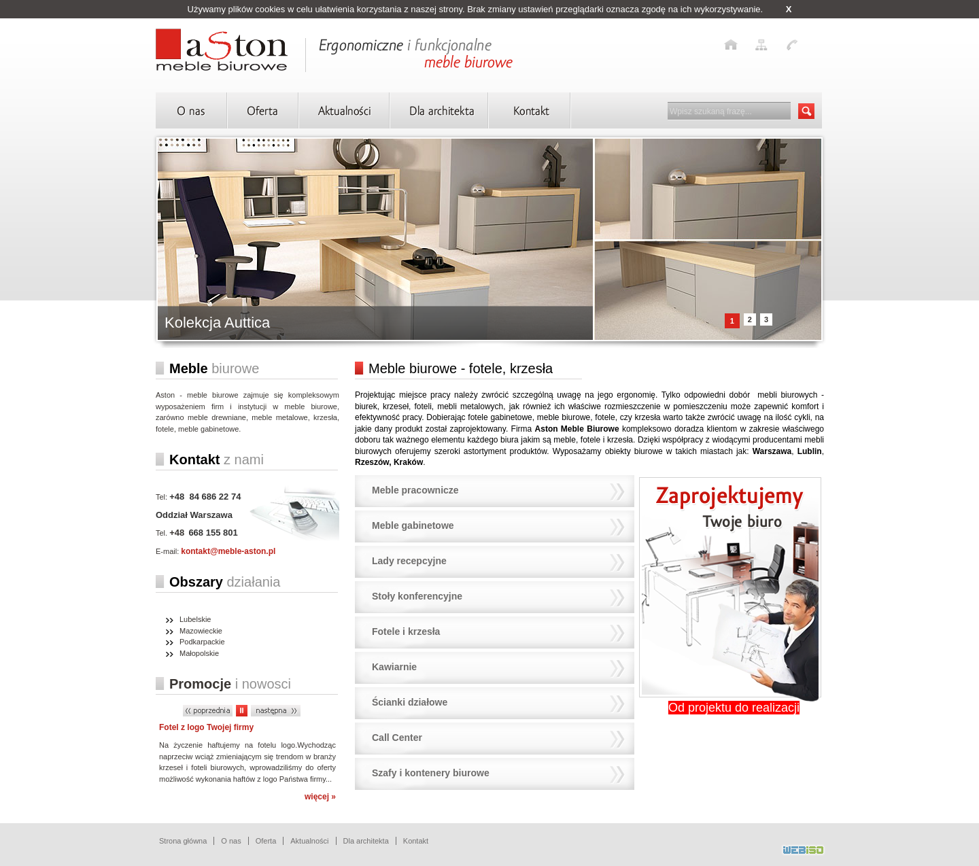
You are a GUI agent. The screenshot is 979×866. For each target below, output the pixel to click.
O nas (231, 841)
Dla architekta (366, 841)
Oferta (266, 841)
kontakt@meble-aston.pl (228, 551)
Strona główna (183, 841)
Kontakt (415, 841)
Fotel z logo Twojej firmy (206, 727)
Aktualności (309, 841)
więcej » (320, 796)
